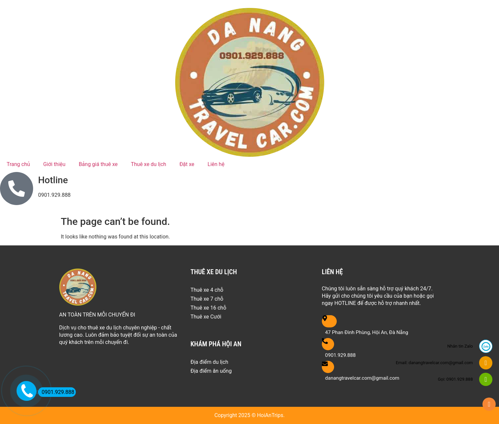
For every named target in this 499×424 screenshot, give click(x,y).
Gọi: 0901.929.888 (455, 379)
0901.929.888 (56, 392)
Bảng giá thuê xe (98, 164)
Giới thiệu (54, 164)
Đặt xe (186, 164)
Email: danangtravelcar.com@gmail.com (434, 362)
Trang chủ (18, 164)
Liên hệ (216, 164)
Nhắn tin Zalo (460, 346)
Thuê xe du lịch (148, 164)
